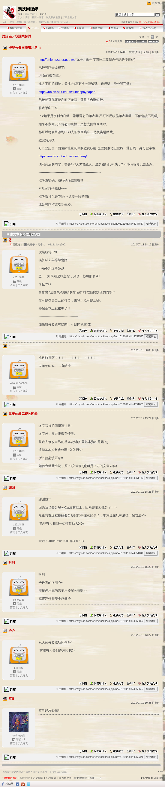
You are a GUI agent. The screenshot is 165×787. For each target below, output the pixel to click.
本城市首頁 (14, 28)
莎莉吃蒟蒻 (31, 14)
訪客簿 (128, 28)
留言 (12, 92)
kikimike (18, 667)
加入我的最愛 (53, 17)
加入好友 (23, 92)
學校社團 (21, 22)
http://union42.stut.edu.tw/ (57, 59)
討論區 (33, 28)
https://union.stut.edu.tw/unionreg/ (63, 156)
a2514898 (18, 85)
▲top (160, 771)
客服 (92, 777)
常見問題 (38, 777)
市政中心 (148, 28)
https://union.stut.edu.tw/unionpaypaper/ (67, 92)
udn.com (158, 777)
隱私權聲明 (80, 777)
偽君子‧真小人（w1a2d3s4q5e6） (47, 244)
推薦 (155, 52)
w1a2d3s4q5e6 (18, 383)
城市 (11, 22)
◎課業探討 (23, 36)
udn (5, 22)
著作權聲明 (65, 777)
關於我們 (25, 777)
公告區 (113, 28)
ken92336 (18, 599)
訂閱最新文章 (70, 17)
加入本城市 (24, 17)
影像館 (79, 28)
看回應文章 (114, 41)
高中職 (31, 22)
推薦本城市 (38, 17)
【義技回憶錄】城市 (48, 22)
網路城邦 (157, 3)
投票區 (63, 28)
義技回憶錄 (28, 9)
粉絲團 (9, 783)
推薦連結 (96, 28)
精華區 (48, 28)
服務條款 (51, 777)
